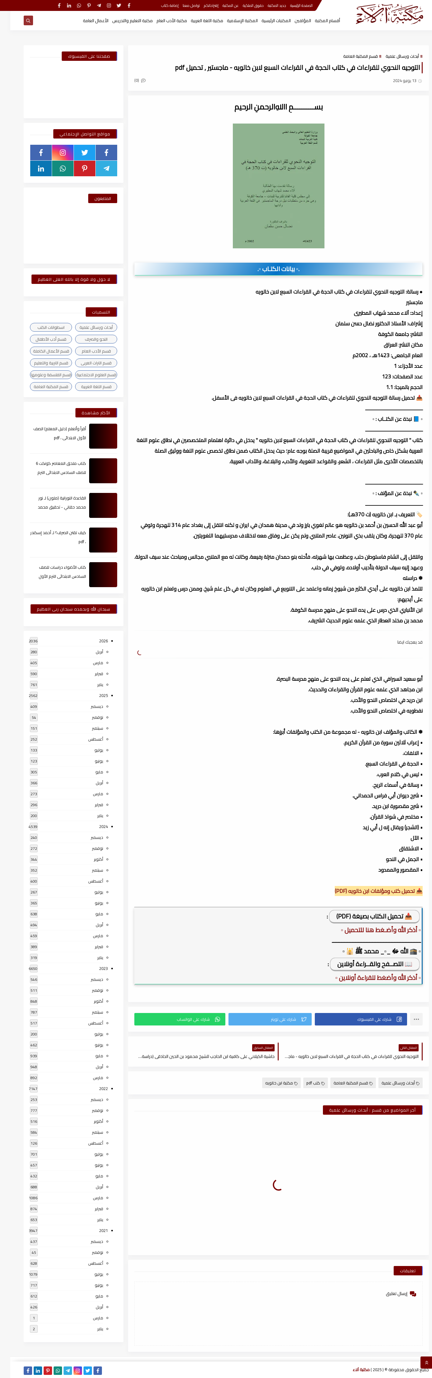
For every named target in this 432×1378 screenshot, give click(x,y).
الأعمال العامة (85, 21)
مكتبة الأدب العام (161, 21)
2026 (93, 641)
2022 (93, 1088)
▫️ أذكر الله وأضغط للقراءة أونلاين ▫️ (367, 977)
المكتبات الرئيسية (266, 21)
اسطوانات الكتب (40, 327)
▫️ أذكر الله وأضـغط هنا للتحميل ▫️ (370, 930)
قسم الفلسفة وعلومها (41, 374)
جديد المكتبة (266, 5)
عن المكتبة (220, 5)
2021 (93, 1230)
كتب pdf (305, 1083)
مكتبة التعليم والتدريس (122, 21)
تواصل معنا (181, 5)
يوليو (88, 750)
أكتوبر (88, 859)
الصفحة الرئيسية (291, 5)
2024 (93, 826)
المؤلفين (292, 21)
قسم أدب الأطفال (40, 339)
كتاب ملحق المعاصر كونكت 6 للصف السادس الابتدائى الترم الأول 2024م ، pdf (51, 472)
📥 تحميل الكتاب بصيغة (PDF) (364, 916)
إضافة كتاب (159, 5)
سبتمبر (87, 728)
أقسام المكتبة (317, 21)
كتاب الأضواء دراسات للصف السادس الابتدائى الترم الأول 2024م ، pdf (52, 576)
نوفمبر (87, 717)
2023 (93, 968)
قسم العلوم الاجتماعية (86, 374)
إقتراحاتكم (201, 5)
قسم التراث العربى (85, 363)
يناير (90, 684)
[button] (351, 1019)
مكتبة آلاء (351, 1369)
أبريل (89, 651)
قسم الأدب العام (86, 351)
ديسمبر (86, 706)
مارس (88, 662)
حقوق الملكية (243, 5)
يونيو (88, 761)
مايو (89, 772)
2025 (93, 695)
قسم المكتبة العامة (350, 56)
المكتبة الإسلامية (232, 21)
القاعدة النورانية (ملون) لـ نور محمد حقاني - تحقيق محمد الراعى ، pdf (51, 507)
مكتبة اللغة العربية (196, 21)
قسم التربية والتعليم (41, 363)
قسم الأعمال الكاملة (41, 351)
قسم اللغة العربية (86, 386)
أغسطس (85, 739)
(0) (129, 80)
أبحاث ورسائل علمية (392, 56)
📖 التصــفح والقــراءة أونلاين (364, 964)
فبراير (88, 673)
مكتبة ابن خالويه (271, 1083)
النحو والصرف (85, 339)
